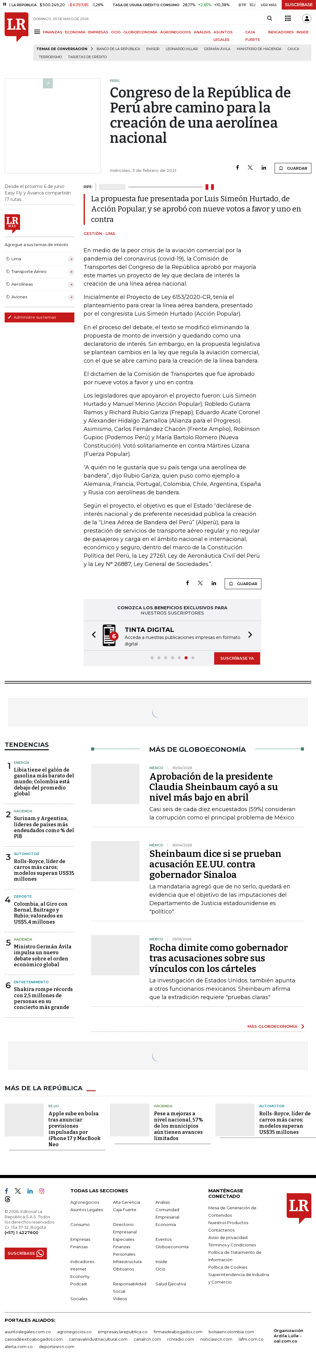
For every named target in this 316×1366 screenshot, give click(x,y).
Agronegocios (84, 1202)
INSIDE (303, 32)
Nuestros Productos (228, 1222)
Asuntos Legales (86, 1209)
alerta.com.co (19, 1346)
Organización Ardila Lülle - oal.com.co (288, 1335)
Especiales (123, 1239)
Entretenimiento (31, 982)
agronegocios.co (74, 1331)
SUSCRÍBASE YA (237, 658)
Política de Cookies (227, 1267)
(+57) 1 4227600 (21, 1232)
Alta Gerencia (126, 1202)
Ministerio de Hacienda (259, 49)
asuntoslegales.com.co (28, 1331)
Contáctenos (221, 1230)
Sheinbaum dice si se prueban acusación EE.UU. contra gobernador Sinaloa (215, 864)
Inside (161, 1261)
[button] (92, 635)
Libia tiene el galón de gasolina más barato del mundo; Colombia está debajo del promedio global (44, 782)
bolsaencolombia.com (231, 1331)
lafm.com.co (251, 1339)
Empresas (80, 1239)
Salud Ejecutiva (171, 1283)
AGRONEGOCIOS (175, 32)
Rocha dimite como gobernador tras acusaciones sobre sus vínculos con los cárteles (218, 958)
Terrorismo (50, 57)
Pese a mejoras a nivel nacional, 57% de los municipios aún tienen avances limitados (178, 1126)
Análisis (163, 1202)
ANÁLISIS (202, 32)
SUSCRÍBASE (299, 4)
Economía (166, 1224)
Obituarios (123, 1268)
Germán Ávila (217, 49)
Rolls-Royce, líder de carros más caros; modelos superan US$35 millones (44, 870)
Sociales (78, 1298)
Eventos (164, 1239)
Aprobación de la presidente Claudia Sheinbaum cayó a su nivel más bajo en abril (213, 787)
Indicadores (82, 1261)
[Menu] (38, 32)
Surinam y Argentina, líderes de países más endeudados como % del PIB (44, 827)
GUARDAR (293, 168)
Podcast (78, 1283)
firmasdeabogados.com (178, 1331)
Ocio (160, 1268)
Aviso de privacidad (227, 1237)
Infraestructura (127, 1261)
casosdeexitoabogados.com (34, 1339)
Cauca (293, 49)
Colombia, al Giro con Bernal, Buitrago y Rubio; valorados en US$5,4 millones (41, 913)
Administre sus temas (32, 317)
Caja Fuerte (124, 1209)
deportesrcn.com (56, 1346)
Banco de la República (118, 49)
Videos (120, 1298)
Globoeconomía (172, 1246)
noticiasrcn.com (216, 1339)
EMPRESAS (98, 32)
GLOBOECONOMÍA (140, 32)
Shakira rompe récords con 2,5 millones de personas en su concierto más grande (43, 998)
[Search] (269, 18)
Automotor (26, 854)
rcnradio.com (180, 1339)
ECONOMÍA (75, 32)
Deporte (23, 896)
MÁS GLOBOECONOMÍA (272, 1026)
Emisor (153, 49)
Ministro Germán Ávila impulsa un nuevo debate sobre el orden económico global (43, 956)
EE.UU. (54, 1106)
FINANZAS (52, 32)
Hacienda (23, 811)
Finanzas (79, 1246)
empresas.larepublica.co (123, 1331)
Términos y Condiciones (232, 1244)
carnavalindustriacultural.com (98, 1339)
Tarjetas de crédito (87, 57)
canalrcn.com (147, 1339)
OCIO (116, 32)
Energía (21, 762)
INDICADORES (281, 32)
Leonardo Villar (182, 49)
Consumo (80, 1224)
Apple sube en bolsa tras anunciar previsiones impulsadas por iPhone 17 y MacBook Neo (74, 1129)
